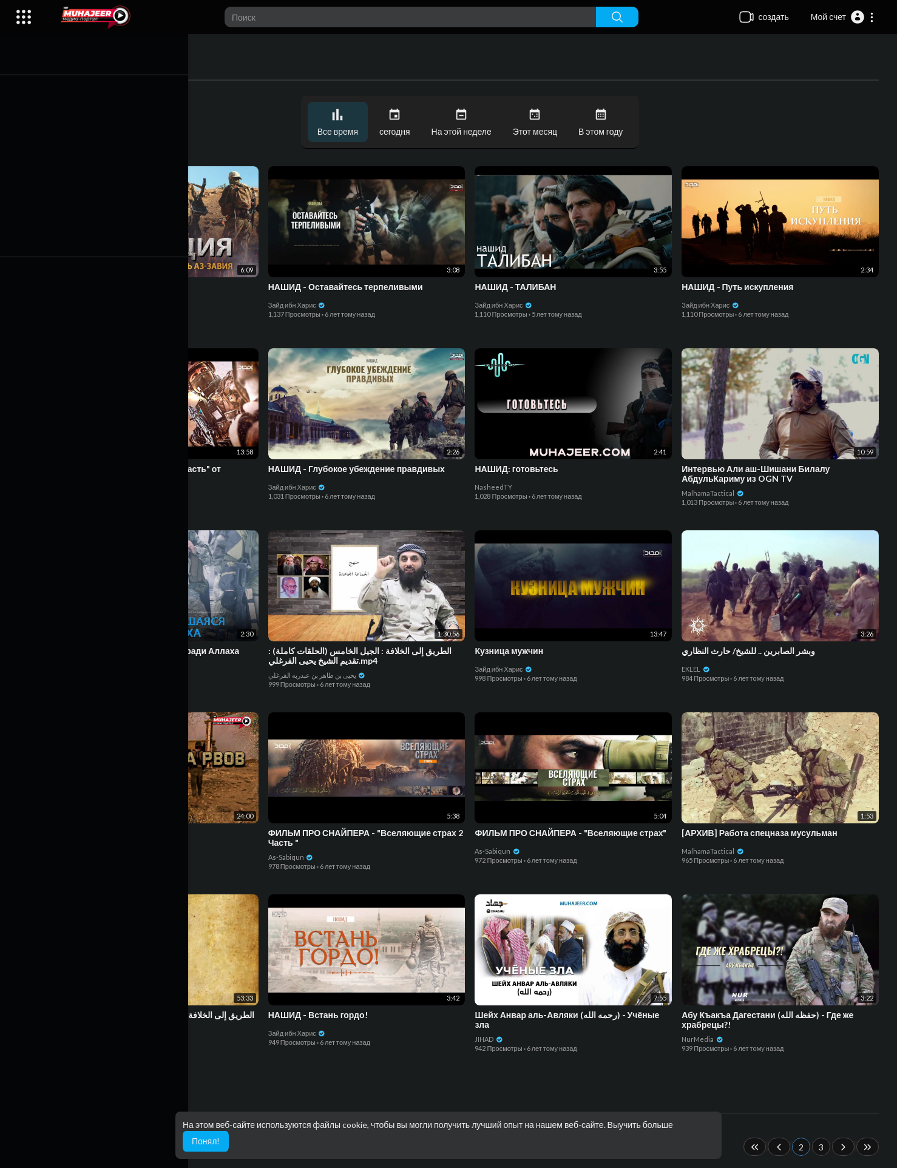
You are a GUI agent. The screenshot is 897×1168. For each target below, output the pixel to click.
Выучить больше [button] (640, 1124)
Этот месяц (537, 122)
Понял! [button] (206, 1141)
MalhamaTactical (714, 492)
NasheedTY (496, 486)
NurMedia (704, 1038)
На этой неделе (464, 122)
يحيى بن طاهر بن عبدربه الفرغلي (321, 674)
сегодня (397, 122)
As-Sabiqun (89, 304)
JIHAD (492, 1038)
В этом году (603, 122)
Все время (340, 122)
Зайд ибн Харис (301, 304)
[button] (842, 17)
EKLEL (697, 668)
